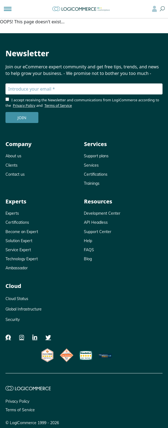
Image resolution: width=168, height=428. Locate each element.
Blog (88, 258)
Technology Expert (21, 258)
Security (12, 319)
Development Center (102, 213)
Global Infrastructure (23, 309)
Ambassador (16, 267)
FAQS (89, 249)
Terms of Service (58, 105)
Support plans (96, 155)
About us (13, 155)
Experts (12, 213)
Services (91, 165)
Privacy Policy (24, 105)
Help (88, 240)
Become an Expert (21, 231)
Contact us (15, 174)
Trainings (91, 183)
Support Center (97, 231)
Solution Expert (18, 240)
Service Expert (18, 249)
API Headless (96, 222)
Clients (11, 165)
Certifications (95, 174)
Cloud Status (16, 298)
